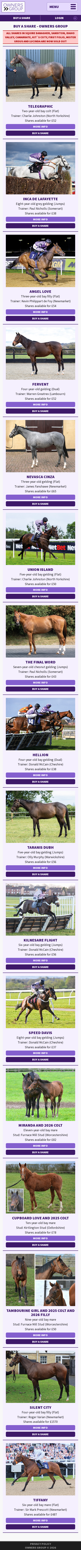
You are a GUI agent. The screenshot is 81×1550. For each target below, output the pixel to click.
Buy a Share (21, 18)
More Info (40, 126)
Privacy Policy (40, 1544)
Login (59, 18)
